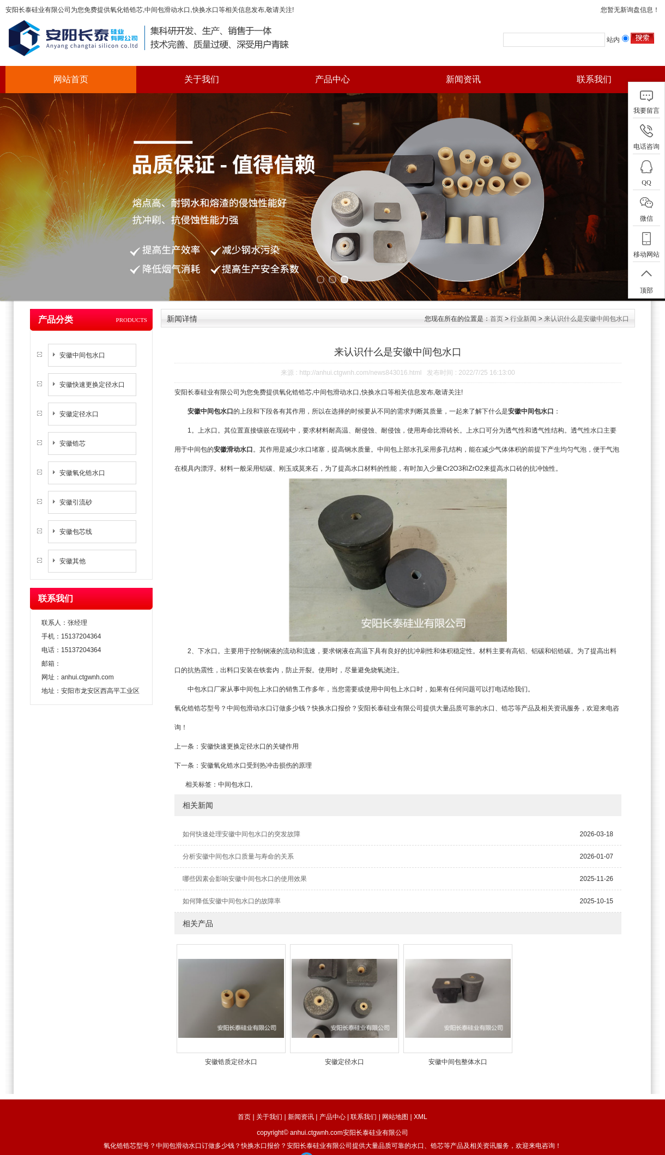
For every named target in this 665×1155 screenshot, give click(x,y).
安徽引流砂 (75, 487)
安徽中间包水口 (82, 340)
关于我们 (201, 79)
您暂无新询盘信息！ (630, 10)
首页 (496, 303)
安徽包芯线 (75, 516)
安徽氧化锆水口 (82, 457)
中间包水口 (234, 769)
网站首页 (70, 79)
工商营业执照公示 (332, 1144)
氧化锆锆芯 (126, 10)
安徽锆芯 (72, 428)
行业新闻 (523, 303)
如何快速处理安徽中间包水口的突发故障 (241, 819)
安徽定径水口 (79, 399)
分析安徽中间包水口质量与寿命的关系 (238, 841)
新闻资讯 (463, 79)
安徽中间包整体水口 (457, 1046)
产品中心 (332, 79)
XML (420, 1101)
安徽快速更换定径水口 (92, 369)
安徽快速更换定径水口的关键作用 (250, 731)
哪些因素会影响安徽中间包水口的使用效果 (245, 863)
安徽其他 (72, 546)
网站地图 (395, 1101)
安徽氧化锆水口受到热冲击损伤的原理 (256, 750)
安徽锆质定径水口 (231, 1046)
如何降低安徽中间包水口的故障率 (232, 886)
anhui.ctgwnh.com (87, 662)
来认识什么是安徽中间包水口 (586, 303)
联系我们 (594, 79)
